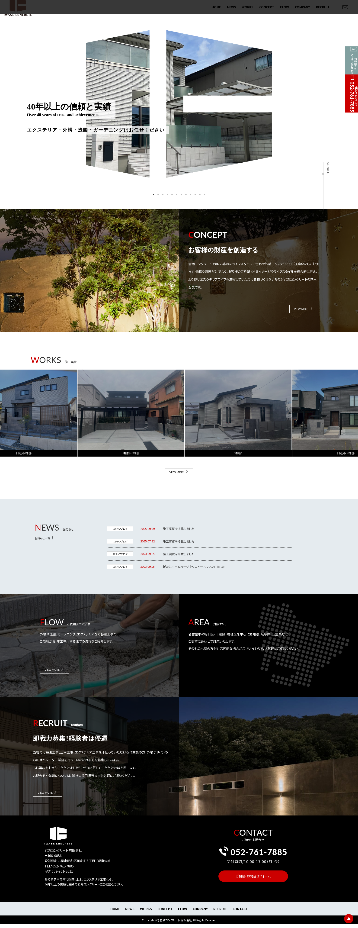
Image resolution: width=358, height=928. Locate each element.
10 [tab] (195, 194)
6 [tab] (176, 194)
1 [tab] (153, 194)
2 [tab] (158, 194)
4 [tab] (167, 194)
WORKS (247, 12)
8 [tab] (186, 194)
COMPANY (302, 12)
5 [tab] (172, 194)
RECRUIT (322, 12)
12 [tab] (204, 194)
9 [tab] (190, 194)
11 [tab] (200, 194)
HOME (216, 12)
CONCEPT (266, 12)
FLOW (284, 12)
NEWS (231, 12)
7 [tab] (181, 194)
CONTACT (240, 916)
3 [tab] (162, 194)
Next (275, 104)
